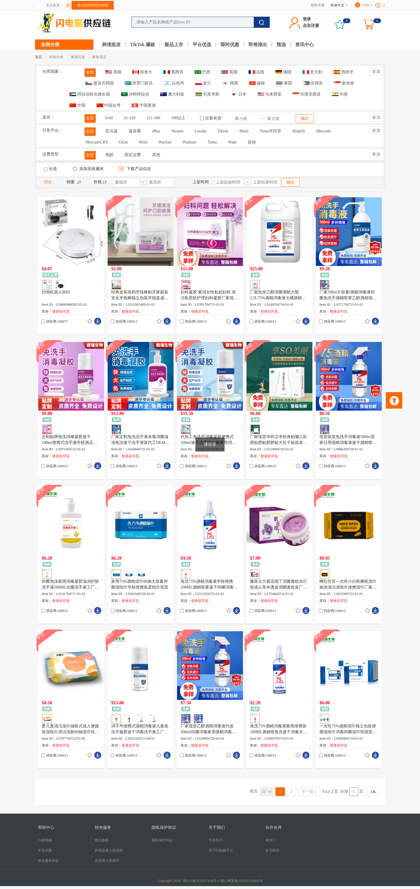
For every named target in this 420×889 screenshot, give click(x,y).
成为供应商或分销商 (92, 5)
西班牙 (343, 72)
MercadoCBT (96, 142)
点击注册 (311, 25)
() (384, 5)
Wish (143, 142)
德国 (283, 72)
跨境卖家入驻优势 (109, 850)
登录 (307, 19)
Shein (244, 131)
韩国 (230, 83)
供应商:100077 (57, 321)
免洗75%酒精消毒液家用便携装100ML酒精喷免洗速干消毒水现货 (278, 729)
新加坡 (344, 83)
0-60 (109, 118)
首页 (38, 57)
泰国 (284, 83)
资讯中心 (304, 44)
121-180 (153, 118)
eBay (156, 131)
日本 (238, 94)
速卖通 (135, 131)
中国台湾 (109, 105)
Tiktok (222, 131)
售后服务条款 (48, 861)
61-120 (130, 118)
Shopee (177, 131)
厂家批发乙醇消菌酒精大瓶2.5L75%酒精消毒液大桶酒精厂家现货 (278, 295)
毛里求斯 (207, 94)
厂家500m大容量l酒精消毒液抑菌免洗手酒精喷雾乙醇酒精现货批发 (348, 295)
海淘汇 (270, 840)
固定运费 (133, 155)
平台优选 (201, 44)
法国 (257, 72)
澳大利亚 (172, 94)
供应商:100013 (126, 321)
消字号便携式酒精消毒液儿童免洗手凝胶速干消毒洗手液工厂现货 (139, 729)
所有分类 (56, 57)
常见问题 (45, 850)
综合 (48, 182)
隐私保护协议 (162, 840)
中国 (77, 105)
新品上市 (173, 44)
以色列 (174, 83)
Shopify (298, 131)
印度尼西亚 (307, 94)
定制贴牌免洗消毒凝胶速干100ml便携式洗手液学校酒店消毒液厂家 (69, 440)
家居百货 (78, 57)
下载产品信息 (134, 169)
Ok (373, 792)
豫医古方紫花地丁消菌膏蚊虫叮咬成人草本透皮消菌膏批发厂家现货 (278, 584)
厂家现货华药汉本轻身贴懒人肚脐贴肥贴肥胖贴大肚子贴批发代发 (278, 440)
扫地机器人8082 (56, 292)
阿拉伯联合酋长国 (89, 94)
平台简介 (216, 840)
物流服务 (102, 840)
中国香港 (144, 105)
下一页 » (309, 792)
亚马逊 (111, 131)
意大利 (312, 72)
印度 (340, 94)
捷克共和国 (99, 83)
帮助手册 (318, 5)
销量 (70, 182)
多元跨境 (272, 850)
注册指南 (45, 840)
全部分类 (50, 44)
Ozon (123, 142)
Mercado (323, 131)
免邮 (109, 155)
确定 (305, 118)
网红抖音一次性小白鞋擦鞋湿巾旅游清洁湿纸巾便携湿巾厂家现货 (348, 584)
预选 (281, 44)
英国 (229, 72)
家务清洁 (99, 57)
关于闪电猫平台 (221, 850)
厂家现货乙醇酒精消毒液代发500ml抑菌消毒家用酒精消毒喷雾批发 (208, 729)
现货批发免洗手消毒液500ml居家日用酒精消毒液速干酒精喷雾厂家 (348, 440)
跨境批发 (111, 44)
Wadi (232, 142)
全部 (90, 72)
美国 (113, 72)
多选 (376, 71)
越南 (257, 83)
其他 (252, 142)
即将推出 (258, 44)
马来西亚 (270, 94)
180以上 (178, 118)
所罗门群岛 (139, 83)
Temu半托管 (270, 131)
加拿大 (142, 72)
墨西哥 (173, 72)
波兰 (203, 83)
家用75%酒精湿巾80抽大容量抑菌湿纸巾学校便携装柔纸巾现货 (139, 584)
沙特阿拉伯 (135, 94)
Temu (212, 142)
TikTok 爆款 (142, 44)
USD (365, 5)
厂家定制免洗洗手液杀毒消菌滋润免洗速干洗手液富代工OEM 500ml (139, 440)
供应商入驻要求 (107, 861)
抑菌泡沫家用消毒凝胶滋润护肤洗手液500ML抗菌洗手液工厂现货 (70, 584)
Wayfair (165, 142)
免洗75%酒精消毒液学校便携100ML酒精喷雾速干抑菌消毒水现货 (209, 584)
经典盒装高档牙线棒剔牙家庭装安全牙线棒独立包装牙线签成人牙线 (139, 295)
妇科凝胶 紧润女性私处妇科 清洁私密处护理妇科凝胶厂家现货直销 (209, 295)
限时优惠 (229, 44)
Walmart (190, 142)
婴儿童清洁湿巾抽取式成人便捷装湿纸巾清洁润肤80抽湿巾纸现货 (70, 729)
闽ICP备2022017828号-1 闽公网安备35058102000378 (222, 881)
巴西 (203, 72)
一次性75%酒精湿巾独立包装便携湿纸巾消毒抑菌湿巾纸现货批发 (348, 729)
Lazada (200, 131)
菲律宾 (313, 83)
